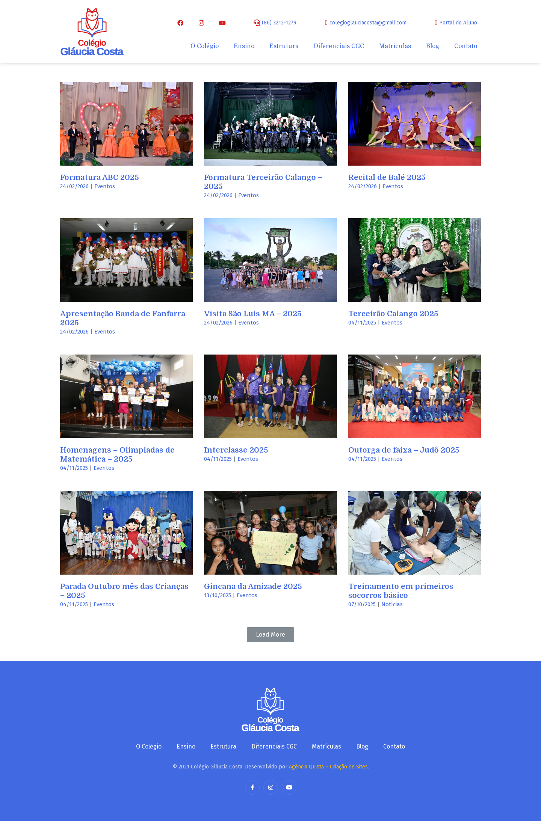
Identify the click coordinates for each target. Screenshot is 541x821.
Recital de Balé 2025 (387, 177)
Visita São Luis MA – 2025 (253, 313)
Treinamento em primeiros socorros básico (400, 591)
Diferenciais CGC (339, 46)
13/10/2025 (217, 595)
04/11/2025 (362, 322)
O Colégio (204, 46)
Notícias (392, 604)
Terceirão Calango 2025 (393, 313)
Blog (432, 46)
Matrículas (395, 46)
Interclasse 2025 (236, 450)
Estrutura (284, 46)
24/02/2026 (74, 186)
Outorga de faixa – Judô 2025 (403, 450)
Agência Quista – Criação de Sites (328, 767)
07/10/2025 (362, 604)
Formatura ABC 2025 (99, 177)
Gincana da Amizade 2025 (253, 586)
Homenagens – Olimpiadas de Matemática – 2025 (117, 454)
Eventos (104, 186)
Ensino (244, 46)
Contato (465, 46)
